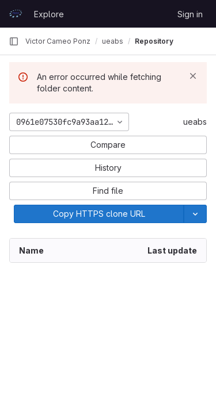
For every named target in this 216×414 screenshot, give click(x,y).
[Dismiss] (193, 76)
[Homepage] (15, 14)
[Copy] (99, 214)
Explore (49, 14)
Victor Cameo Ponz (57, 41)
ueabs (195, 121)
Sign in (190, 14)
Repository (154, 41)
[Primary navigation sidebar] (14, 41)
